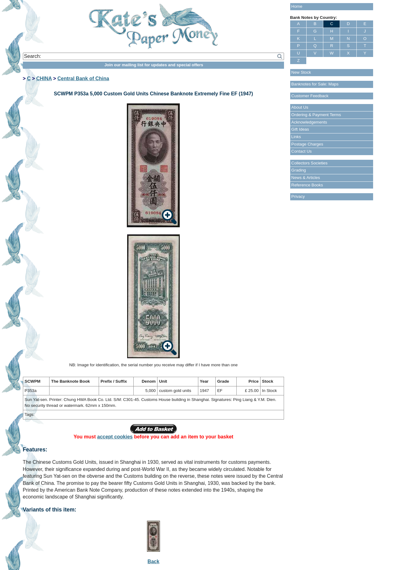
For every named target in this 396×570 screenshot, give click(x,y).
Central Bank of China (83, 78)
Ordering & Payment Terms (316, 114)
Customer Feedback (310, 96)
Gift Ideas (300, 129)
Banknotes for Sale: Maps (315, 84)
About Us (299, 107)
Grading (298, 170)
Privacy (298, 196)
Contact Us (301, 151)
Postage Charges (307, 144)
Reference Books (307, 185)
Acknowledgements (309, 122)
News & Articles (305, 177)
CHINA (44, 78)
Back (153, 561)
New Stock (301, 72)
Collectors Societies (309, 163)
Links (296, 136)
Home (297, 6)
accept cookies (115, 436)
